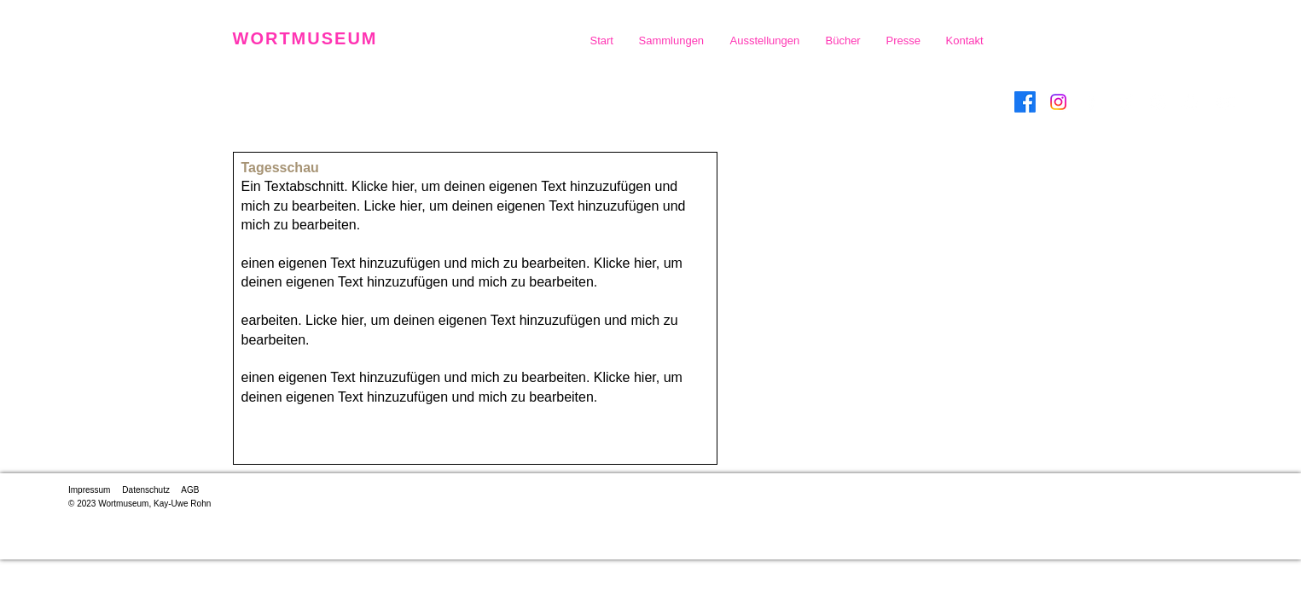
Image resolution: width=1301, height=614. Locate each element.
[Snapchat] (1191, 102)
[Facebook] (1025, 102)
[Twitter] (1124, 102)
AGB (190, 490)
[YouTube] (1224, 102)
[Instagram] (1058, 102)
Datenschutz (146, 490)
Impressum (89, 490)
